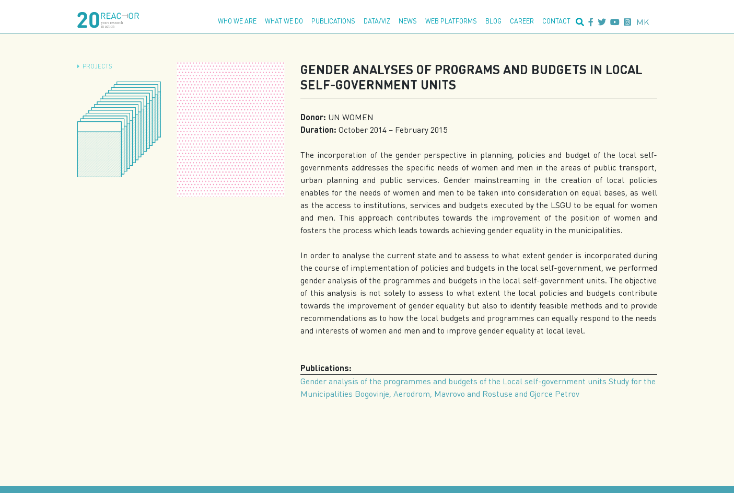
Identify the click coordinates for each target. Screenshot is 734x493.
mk (642, 21)
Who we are (237, 21)
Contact (556, 21)
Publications (333, 21)
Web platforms (451, 21)
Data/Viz (377, 21)
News (408, 21)
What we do (284, 21)
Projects (97, 66)
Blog (493, 21)
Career (522, 21)
